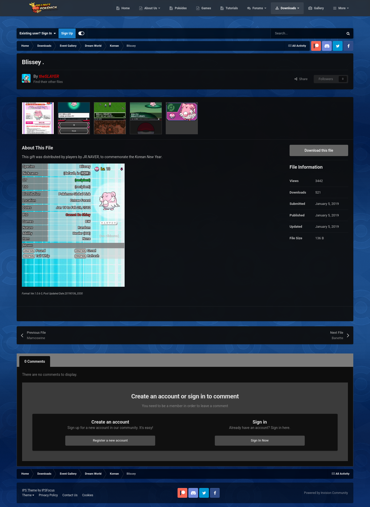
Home (149, 13)
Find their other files (48, 82)
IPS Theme (29, 490)
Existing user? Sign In (38, 33)
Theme (28, 495)
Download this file (318, 150)
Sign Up (67, 33)
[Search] (296, 33)
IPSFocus (48, 490)
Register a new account (110, 440)
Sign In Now (260, 440)
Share (301, 79)
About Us (175, 13)
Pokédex (205, 13)
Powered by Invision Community (326, 493)
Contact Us (70, 495)
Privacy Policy (48, 495)
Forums (282, 13)
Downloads (313, 13)
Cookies (87, 495)
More (342, 13)
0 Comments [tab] (34, 361)
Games (230, 13)
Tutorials (255, 13)
